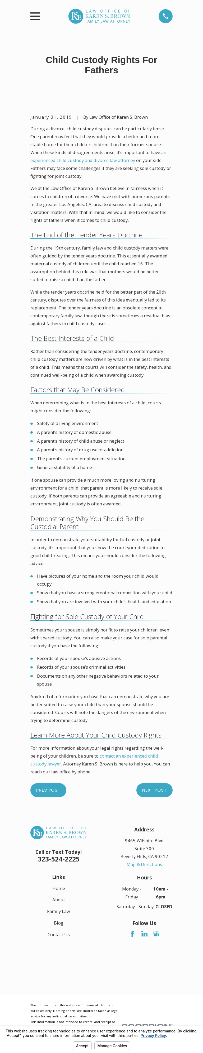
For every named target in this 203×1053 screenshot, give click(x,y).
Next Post (154, 790)
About (58, 900)
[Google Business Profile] (156, 934)
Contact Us (59, 934)
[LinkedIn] (144, 934)
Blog (58, 923)
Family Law (58, 911)
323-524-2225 (59, 858)
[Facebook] (132, 934)
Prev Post (48, 790)
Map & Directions (144, 864)
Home (58, 888)
